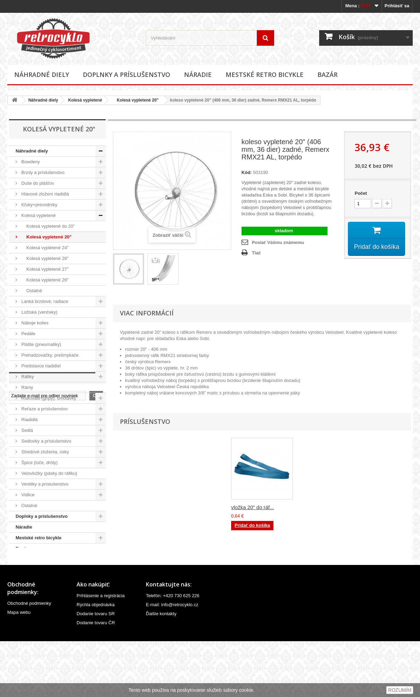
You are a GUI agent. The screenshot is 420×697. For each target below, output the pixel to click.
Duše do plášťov (37, 183)
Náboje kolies (34, 322)
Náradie (198, 74)
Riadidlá (29, 419)
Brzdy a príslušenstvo (42, 172)
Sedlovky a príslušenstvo (45, 441)
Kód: (247, 172)
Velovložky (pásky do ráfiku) (48, 473)
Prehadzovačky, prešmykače (49, 355)
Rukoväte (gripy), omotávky (48, 398)
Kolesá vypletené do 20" (47, 226)
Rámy (26, 387)
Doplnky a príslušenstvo (126, 74)
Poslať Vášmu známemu (278, 242)
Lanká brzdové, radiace (44, 301)
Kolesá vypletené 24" (44, 247)
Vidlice (27, 494)
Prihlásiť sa (397, 5)
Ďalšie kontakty (161, 669)
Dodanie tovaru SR (96, 669)
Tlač (256, 252)
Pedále (27, 333)
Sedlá (26, 430)
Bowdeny (30, 161)
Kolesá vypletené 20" (135, 100)
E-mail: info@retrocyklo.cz (172, 660)
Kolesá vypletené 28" (44, 279)
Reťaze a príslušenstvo (44, 408)
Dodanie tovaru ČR (96, 678)
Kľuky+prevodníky (39, 204)
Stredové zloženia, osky (44, 451)
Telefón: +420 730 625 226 (172, 651)
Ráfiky (27, 376)
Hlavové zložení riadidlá (44, 194)
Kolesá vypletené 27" (44, 269)
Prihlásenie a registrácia (101, 651)
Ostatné (31, 290)
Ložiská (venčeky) (39, 312)
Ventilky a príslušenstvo (44, 484)
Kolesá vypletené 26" (44, 258)
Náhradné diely (41, 74)
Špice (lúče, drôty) (39, 462)
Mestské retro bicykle (265, 74)
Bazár (327, 74)
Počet (361, 193)
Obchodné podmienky (29, 659)
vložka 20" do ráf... (252, 507)
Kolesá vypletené (85, 100)
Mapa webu (18, 668)
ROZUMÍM (399, 690)
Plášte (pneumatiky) (40, 344)
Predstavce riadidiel (40, 365)
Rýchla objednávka (96, 660)
